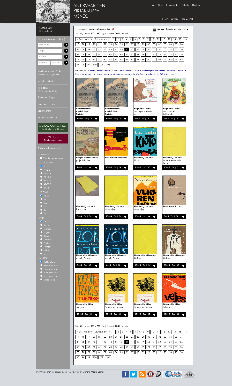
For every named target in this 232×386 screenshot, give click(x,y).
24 (116, 44)
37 (78, 49)
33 (165, 44)
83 (110, 60)
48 (138, 49)
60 (94, 55)
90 (148, 60)
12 (163, 39)
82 (105, 60)
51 (154, 49)
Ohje (160, 5)
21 (99, 44)
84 (116, 60)
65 (121, 55)
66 (127, 55)
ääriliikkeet (169, 74)
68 (138, 55)
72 (159, 55)
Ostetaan (196, 5)
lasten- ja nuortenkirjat (85, 74)
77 (78, 60)
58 (83, 55)
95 (176, 60)
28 (138, 44)
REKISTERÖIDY (170, 19)
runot (99, 74)
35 (176, 44)
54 (170, 49)
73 (165, 55)
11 (158, 39)
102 (108, 65)
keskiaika (171, 71)
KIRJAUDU (187, 19)
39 (88, 49)
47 (132, 49)
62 (105, 55)
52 (159, 49)
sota (133, 74)
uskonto (151, 74)
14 (174, 39)
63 (110, 55)
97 (78, 65)
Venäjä (160, 74)
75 (176, 55)
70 (148, 55)
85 (121, 60)
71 (154, 55)
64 (116, 55)
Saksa (127, 74)
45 (121, 49)
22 (105, 44)
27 (132, 44)
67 (132, 55)
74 (170, 55)
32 (159, 44)
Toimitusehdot (172, 5)
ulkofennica (141, 74)
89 (143, 60)
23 (110, 44)
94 (170, 60)
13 (169, 39)
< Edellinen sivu (84, 39)
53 (165, 49)
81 (99, 60)
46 (127, 49)
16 (185, 39)
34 (170, 44)
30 (148, 44)
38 (83, 49)
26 (127, 44)
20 (94, 44)
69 (143, 55)
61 (99, 55)
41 (99, 49)
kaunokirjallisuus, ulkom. (100, 29)
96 (181, 60)
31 (154, 44)
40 (94, 49)
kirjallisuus (181, 71)
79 (88, 60)
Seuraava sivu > (102, 39)
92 (159, 60)
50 (148, 49)
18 (83, 44)
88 (138, 60)
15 (180, 39)
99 (88, 65)
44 (116, 49)
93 (165, 60)
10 (153, 39)
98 (83, 65)
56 (181, 49)
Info (152, 5)
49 (143, 49)
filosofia (91, 71)
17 (78, 44)
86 (127, 60)
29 (143, 44)
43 (110, 49)
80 (94, 60)
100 (94, 65)
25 (121, 44)
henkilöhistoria (103, 71)
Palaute (185, 5)
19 (88, 44)
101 (101, 65)
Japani (114, 71)
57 (78, 55)
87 (132, 60)
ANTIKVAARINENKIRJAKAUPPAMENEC (89, 11)
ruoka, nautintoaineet (113, 74)
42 (105, 49)
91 (154, 60)
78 (83, 60)
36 (181, 44)
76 (181, 55)
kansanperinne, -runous (130, 71)
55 (176, 49)
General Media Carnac (93, 372)
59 (88, 55)
